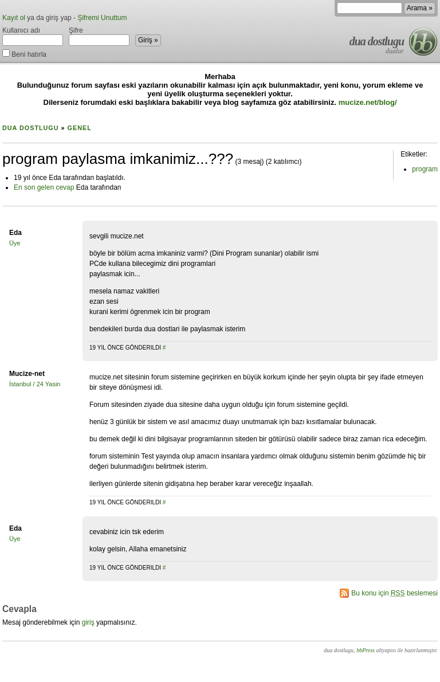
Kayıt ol (13, 18)
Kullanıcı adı (32, 36)
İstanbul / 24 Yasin (35, 384)
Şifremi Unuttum (102, 18)
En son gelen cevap (44, 187)
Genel (80, 127)
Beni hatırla (24, 53)
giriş (88, 622)
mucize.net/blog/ (368, 102)
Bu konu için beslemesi (394, 593)
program (425, 169)
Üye (15, 243)
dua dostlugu (376, 41)
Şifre (99, 36)
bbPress (365, 650)
